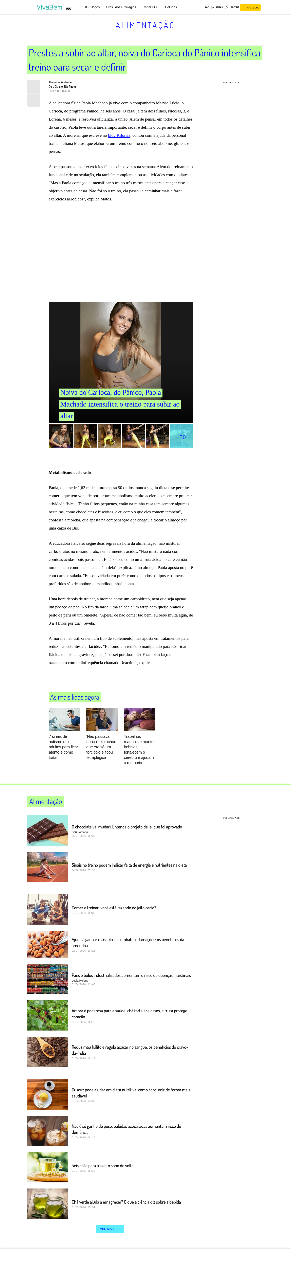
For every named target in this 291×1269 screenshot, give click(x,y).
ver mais (110, 1229)
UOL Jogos (92, 7)
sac (206, 7)
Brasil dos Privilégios (121, 7)
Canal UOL (150, 7)
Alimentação (145, 24)
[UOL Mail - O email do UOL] (217, 7)
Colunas (171, 7)
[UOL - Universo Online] (68, 8)
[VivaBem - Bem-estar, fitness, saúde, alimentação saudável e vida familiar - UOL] (50, 7)
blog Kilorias (119, 135)
